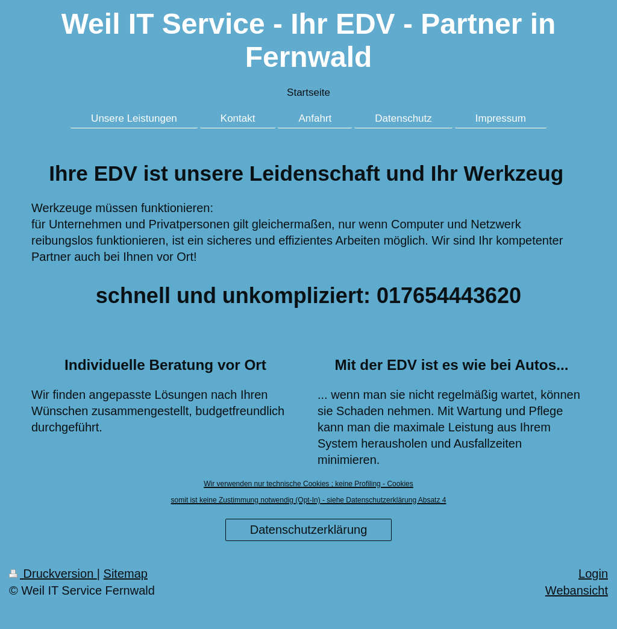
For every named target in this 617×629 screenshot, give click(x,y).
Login (593, 573)
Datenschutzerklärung (309, 529)
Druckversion (53, 573)
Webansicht (576, 590)
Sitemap (126, 573)
